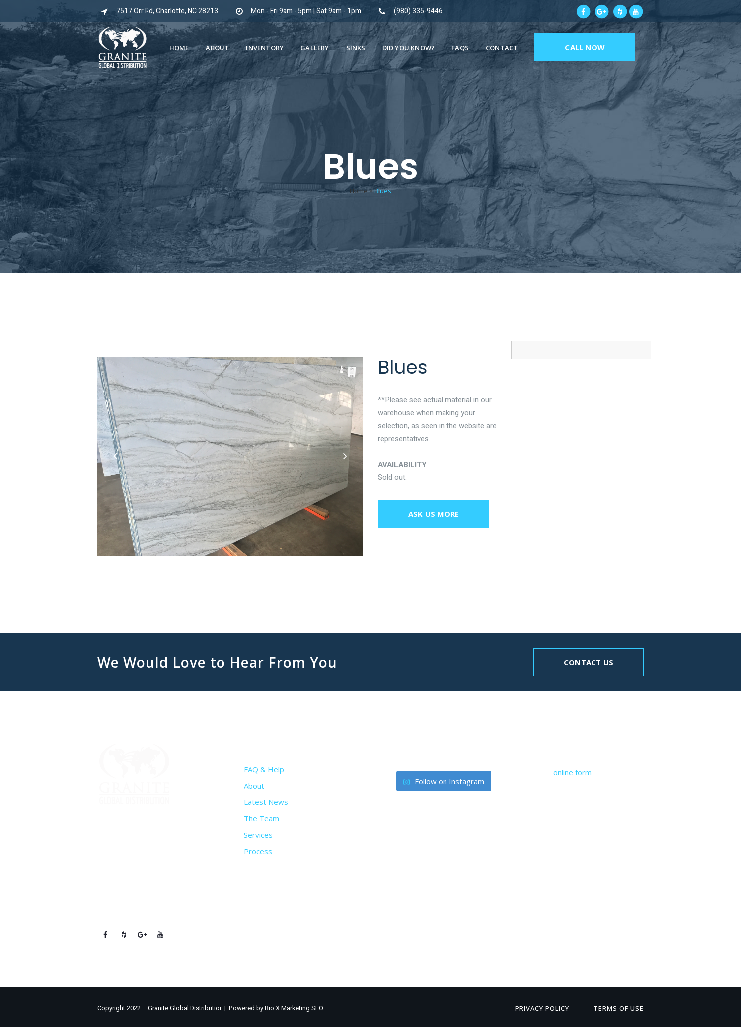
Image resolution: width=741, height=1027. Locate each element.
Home (359, 190)
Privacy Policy (542, 1008)
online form (572, 772)
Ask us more (433, 514)
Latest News (266, 802)
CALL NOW (585, 47)
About (254, 786)
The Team (261, 818)
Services (258, 835)
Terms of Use (618, 1008)
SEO (317, 1008)
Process (258, 851)
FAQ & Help (264, 769)
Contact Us (588, 662)
